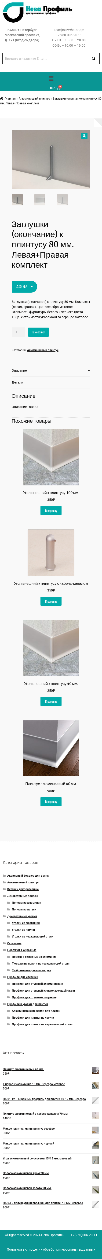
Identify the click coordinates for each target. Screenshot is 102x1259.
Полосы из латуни (24, 909)
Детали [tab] (17, 382)
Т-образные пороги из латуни (31, 970)
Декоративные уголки (22, 916)
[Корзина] (55, 88)
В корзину (38, 332)
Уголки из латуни (23, 929)
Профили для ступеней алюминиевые (37, 984)
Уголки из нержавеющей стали (32, 936)
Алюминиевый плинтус (34, 98)
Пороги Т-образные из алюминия (34, 956)
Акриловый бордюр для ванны (28, 876)
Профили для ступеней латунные (34, 997)
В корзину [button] (51, 510)
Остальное (14, 943)
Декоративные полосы (22, 896)
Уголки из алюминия (26, 923)
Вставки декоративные (23, 889)
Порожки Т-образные (21, 950)
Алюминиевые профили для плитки (36, 1011)
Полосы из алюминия (26, 903)
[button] (51, 78)
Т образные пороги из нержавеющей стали (40, 963)
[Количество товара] (18, 332)
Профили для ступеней (22, 977)
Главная (10, 98)
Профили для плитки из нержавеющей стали (42, 1024)
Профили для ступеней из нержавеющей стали (43, 990)
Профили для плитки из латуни (33, 1017)
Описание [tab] (19, 371)
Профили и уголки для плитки (27, 1004)
